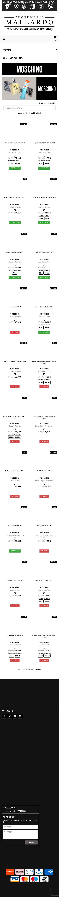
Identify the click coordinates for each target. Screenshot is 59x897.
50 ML (40, 382)
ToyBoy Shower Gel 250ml (44, 525)
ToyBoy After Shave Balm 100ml (14, 580)
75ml (14, 273)
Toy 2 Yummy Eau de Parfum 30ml (14, 143)
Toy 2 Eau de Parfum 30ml (15, 635)
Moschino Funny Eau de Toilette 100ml (44, 197)
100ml (17, 163)
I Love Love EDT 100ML (14, 307)
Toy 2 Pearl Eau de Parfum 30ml (44, 252)
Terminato (14, 332)
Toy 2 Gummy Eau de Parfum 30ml (44, 143)
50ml (11, 163)
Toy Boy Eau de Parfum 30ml (44, 580)
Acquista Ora (14, 168)
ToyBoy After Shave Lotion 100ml (14, 471)
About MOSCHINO (12, 58)
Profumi (6, 49)
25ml (41, 218)
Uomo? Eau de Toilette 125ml (14, 252)
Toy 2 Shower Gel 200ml (15, 525)
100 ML (47, 382)
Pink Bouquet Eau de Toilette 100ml (14, 197)
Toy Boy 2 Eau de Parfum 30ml (44, 307)
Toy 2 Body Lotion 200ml (44, 471)
